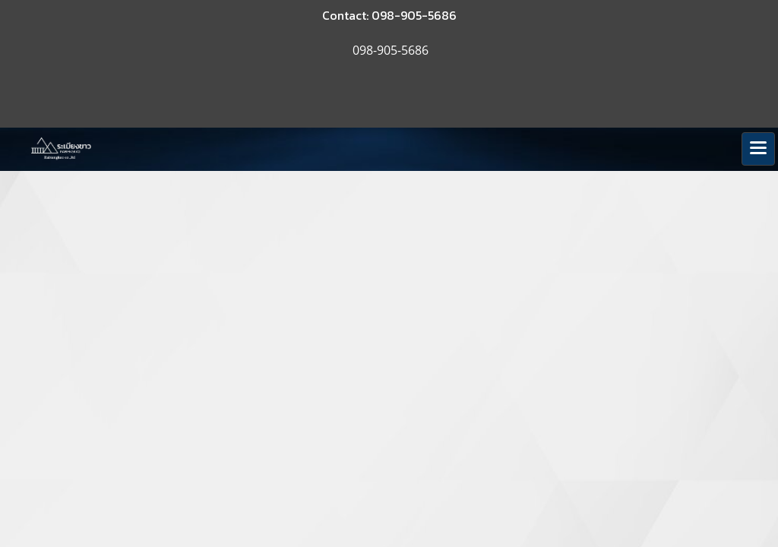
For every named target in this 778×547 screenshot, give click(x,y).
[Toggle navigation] (758, 149)
